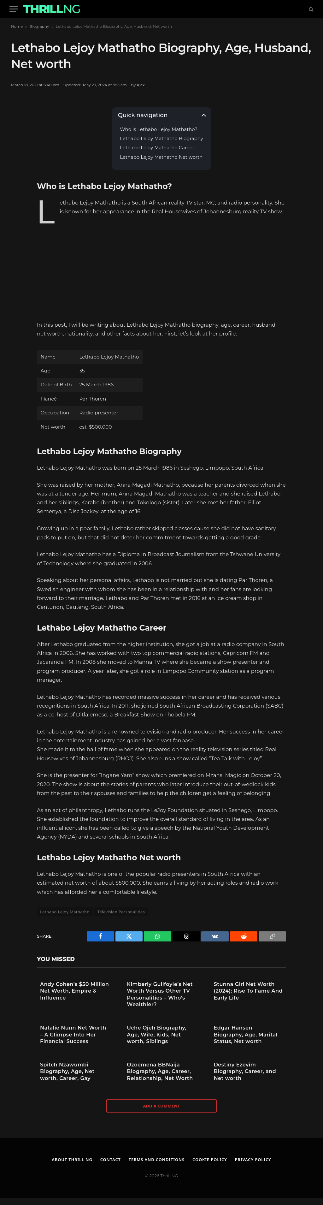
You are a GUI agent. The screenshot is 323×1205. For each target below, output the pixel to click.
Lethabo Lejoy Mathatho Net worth (161, 157)
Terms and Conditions (156, 1159)
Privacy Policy (253, 1159)
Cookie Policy (210, 1159)
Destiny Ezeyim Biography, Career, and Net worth (245, 1071)
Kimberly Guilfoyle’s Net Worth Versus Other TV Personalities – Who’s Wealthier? (160, 994)
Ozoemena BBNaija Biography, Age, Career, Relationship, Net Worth (160, 1071)
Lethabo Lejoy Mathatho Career (157, 148)
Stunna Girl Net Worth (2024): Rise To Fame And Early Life (248, 991)
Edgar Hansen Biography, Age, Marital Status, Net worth (246, 1034)
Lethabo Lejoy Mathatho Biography (161, 138)
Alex (140, 84)
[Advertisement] (161, 269)
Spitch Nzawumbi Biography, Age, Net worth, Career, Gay (67, 1071)
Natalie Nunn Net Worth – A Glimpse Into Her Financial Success (73, 1034)
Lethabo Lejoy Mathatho (65, 912)
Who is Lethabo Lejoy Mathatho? (158, 129)
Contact (110, 1159)
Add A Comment (161, 1106)
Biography (39, 26)
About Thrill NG (71, 1159)
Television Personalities (121, 912)
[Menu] (13, 9)
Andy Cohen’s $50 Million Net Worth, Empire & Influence (74, 991)
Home (17, 26)
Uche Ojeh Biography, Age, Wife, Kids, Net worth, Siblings (156, 1034)
